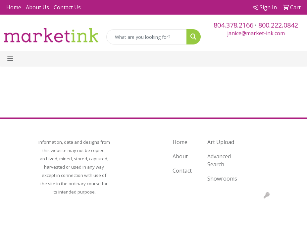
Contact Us (67, 7)
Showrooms (220, 178)
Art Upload (220, 142)
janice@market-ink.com (256, 33)
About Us (37, 7)
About (180, 156)
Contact (182, 170)
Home (13, 7)
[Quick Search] (146, 36)
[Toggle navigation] (10, 58)
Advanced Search (219, 160)
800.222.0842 (278, 25)
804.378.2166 (233, 25)
